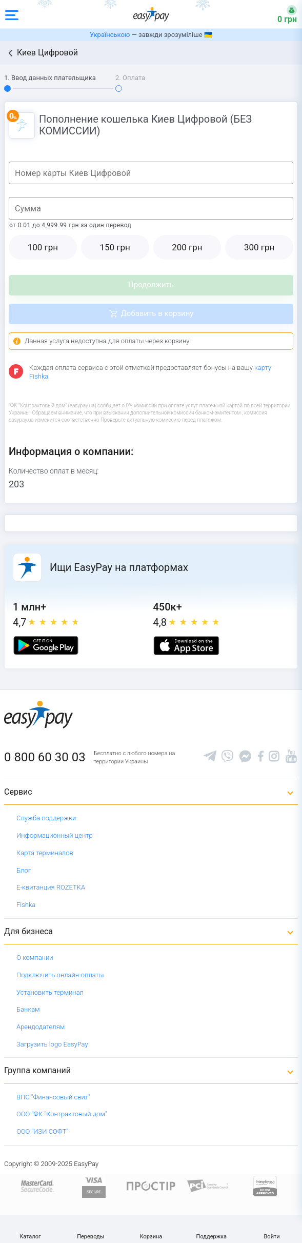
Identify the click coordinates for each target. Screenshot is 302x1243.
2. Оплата (130, 78)
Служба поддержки (46, 818)
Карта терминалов (44, 853)
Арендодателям (40, 1027)
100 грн (43, 247)
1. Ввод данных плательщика (50, 78)
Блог (23, 870)
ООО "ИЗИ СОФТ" (42, 1131)
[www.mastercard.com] (36, 1185)
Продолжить (151, 284)
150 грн (114, 247)
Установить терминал (50, 992)
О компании (34, 957)
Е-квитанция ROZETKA (50, 887)
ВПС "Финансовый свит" (53, 1097)
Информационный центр (54, 835)
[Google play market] (46, 645)
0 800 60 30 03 (45, 757)
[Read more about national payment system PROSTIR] (151, 1185)
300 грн (259, 247)
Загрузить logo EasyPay (52, 1044)
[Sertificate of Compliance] (208, 1185)
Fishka (25, 905)
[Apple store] (186, 645)
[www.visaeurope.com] (94, 1185)
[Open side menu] (11, 14)
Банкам (28, 1009)
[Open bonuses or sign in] (281, 14)
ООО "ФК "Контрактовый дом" (61, 1114)
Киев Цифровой (47, 52)
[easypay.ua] (151, 14)
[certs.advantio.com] (265, 1185)
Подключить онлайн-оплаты (60, 975)
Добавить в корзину (157, 313)
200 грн (187, 247)
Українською (110, 34)
